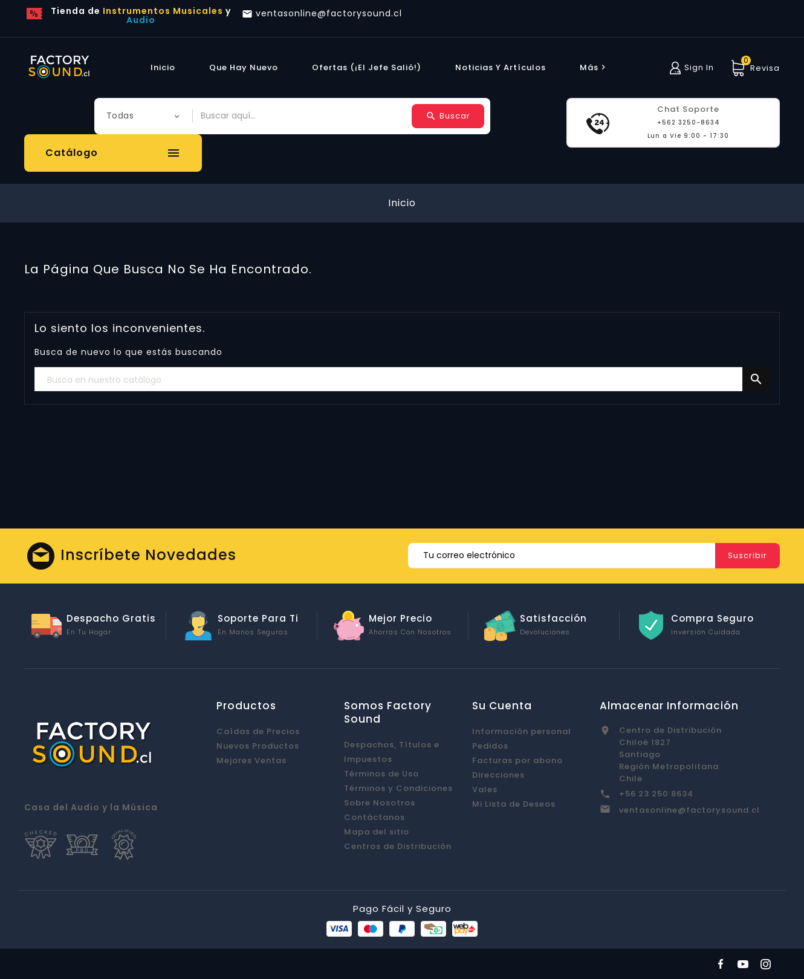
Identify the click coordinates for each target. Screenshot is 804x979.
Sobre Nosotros (379, 802)
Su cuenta (502, 705)
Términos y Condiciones (398, 788)
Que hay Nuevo (243, 67)
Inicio (163, 67)
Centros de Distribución (398, 846)
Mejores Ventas (251, 760)
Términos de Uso (381, 773)
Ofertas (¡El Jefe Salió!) (366, 67)
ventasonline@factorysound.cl (689, 810)
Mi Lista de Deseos (514, 804)
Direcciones (498, 775)
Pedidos (490, 746)
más (594, 67)
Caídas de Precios (258, 731)
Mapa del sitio (376, 832)
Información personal (521, 731)
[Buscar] (402, 380)
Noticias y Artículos (500, 67)
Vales (485, 789)
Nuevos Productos (257, 746)
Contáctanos (374, 817)
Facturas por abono (517, 760)
